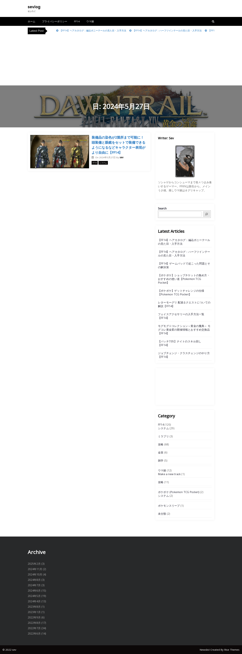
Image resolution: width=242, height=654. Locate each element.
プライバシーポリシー (54, 21)
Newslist (205, 649)
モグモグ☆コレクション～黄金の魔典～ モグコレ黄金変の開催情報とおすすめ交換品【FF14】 (184, 329)
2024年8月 (34, 580)
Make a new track (169, 474)
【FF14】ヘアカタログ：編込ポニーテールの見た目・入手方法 (92, 30)
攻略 (160, 444)
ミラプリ (163, 436)
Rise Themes (231, 649)
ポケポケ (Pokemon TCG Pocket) (178, 492)
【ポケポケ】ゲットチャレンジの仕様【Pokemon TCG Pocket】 (181, 292)
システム (103, 162)
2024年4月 (34, 601)
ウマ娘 (90, 21)
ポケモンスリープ (169, 505)
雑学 (160, 460)
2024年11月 (35, 569)
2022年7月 (34, 628)
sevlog (34, 7)
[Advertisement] (121, 59)
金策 (160, 452)
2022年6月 (34, 633)
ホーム (31, 21)
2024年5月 (34, 596)
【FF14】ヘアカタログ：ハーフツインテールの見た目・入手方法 (167, 30)
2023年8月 (34, 607)
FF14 (77, 21)
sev (121, 157)
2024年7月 (34, 585)
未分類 (162, 514)
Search (162, 208)
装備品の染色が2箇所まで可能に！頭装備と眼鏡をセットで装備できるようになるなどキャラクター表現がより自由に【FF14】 (118, 145)
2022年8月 (34, 623)
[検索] (206, 214)
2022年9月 (34, 617)
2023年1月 (34, 612)
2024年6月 (34, 590)
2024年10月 (35, 574)
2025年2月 (34, 564)
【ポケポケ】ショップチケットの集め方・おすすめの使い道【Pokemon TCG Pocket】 (184, 278)
